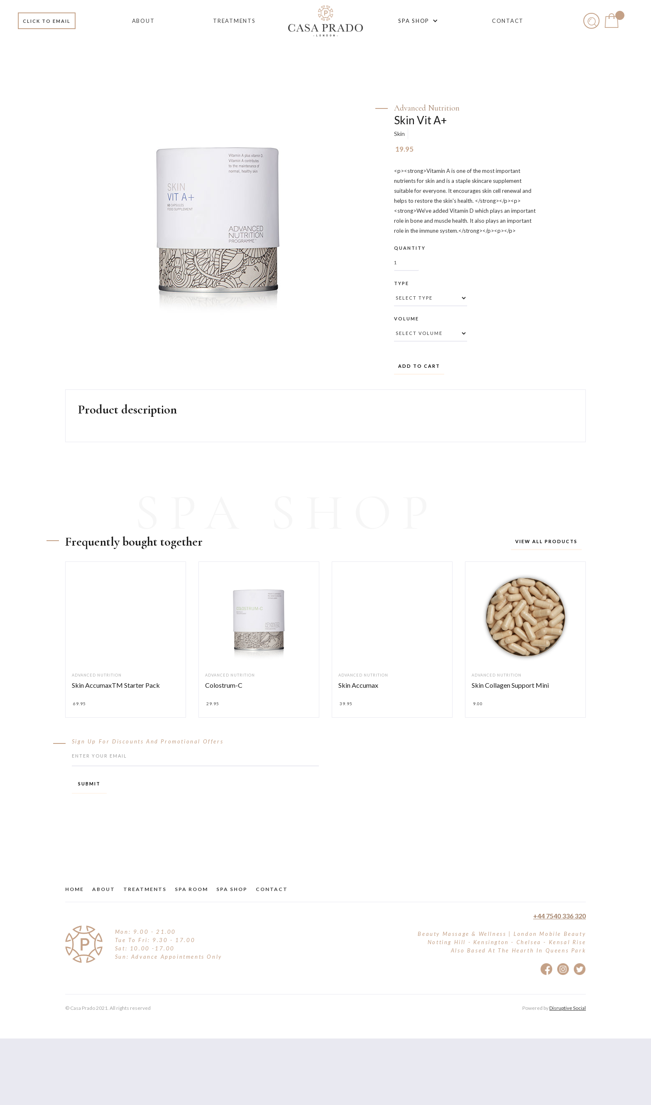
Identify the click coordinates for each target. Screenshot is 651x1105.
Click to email (47, 21)
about (103, 889)
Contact (272, 889)
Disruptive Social (567, 1008)
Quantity (410, 248)
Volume (406, 318)
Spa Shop (231, 889)
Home (74, 889)
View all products (546, 541)
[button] (416, 20)
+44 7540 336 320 (559, 916)
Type (401, 283)
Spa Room (191, 889)
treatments (144, 889)
